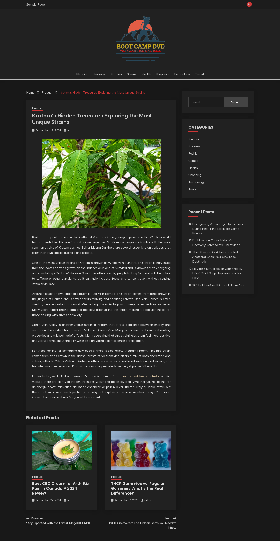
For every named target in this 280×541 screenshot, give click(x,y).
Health (146, 74)
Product (37, 108)
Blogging (82, 74)
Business (99, 74)
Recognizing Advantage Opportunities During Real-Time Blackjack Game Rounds (219, 228)
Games (131, 74)
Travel (199, 74)
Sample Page (35, 4)
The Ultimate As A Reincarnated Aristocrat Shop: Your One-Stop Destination (215, 256)
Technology (182, 74)
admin (71, 130)
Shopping (162, 74)
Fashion (116, 74)
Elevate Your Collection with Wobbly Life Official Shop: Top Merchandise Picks (217, 273)
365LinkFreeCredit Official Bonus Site (218, 285)
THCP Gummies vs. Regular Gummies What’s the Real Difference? (138, 488)
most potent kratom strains (140, 376)
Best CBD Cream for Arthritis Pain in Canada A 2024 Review (60, 488)
